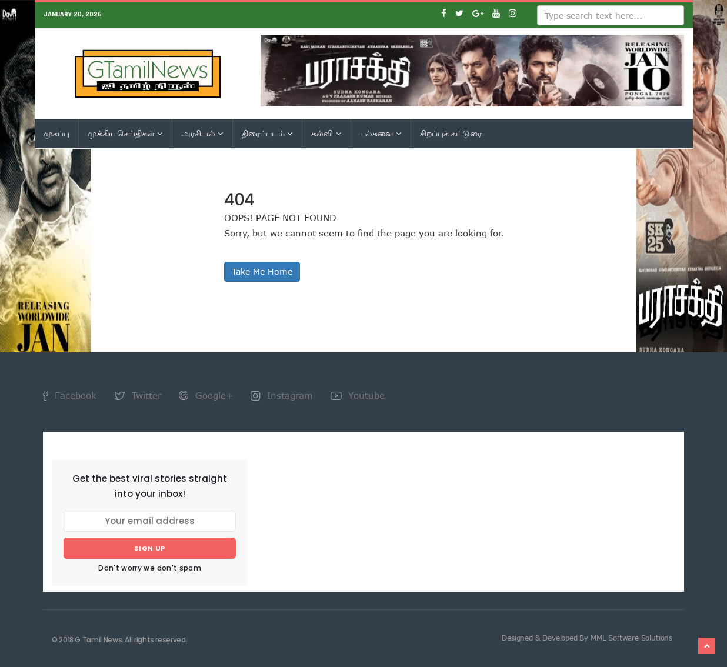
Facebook (69, 395)
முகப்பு (56, 133)
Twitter (137, 395)
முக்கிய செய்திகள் (125, 133)
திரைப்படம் (267, 133)
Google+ (206, 395)
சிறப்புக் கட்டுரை (451, 133)
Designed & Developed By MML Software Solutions (587, 637)
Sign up (149, 548)
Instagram (282, 395)
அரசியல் (202, 133)
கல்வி (326, 133)
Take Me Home (262, 271)
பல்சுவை (380, 133)
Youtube (358, 395)
